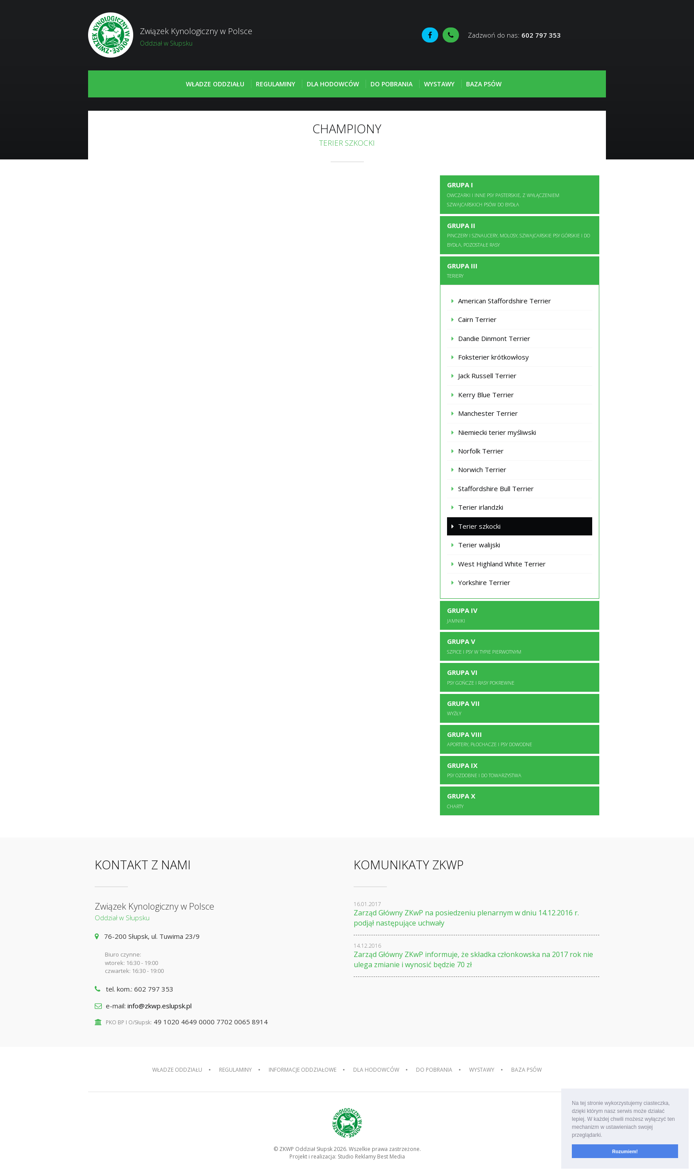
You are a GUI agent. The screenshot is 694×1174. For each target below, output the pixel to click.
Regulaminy (275, 84)
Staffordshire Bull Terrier (496, 488)
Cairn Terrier (477, 319)
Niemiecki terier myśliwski (497, 432)
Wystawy (439, 84)
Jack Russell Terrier (487, 375)
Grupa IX (484, 770)
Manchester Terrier (488, 413)
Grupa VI (480, 677)
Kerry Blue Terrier (486, 394)
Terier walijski (479, 544)
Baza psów (483, 84)
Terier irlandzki (480, 507)
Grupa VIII (489, 739)
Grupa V (484, 646)
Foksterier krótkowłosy (493, 357)
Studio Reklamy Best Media (371, 1156)
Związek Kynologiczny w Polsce (217, 37)
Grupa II (518, 234)
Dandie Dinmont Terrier (494, 338)
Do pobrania (391, 84)
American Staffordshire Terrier (504, 300)
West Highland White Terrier (502, 563)
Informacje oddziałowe (302, 1069)
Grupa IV (462, 615)
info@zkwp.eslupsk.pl (159, 1005)
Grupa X (461, 800)
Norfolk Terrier (481, 450)
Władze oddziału (215, 84)
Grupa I (503, 194)
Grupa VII (463, 708)
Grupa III (462, 270)
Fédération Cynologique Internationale (585, 36)
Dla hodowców (333, 84)
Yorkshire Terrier (484, 582)
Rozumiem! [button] (625, 1151)
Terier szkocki (479, 526)
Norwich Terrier (482, 469)
